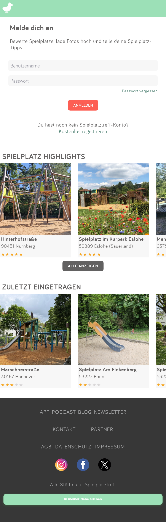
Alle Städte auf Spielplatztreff (83, 484)
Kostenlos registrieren (83, 131)
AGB (46, 446)
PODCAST (64, 411)
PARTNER (102, 429)
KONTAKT (64, 429)
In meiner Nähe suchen (83, 499)
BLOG (85, 411)
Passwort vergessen (140, 90)
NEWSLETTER (110, 411)
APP (45, 411)
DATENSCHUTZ (73, 446)
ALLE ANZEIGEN (83, 266)
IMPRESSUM (110, 446)
